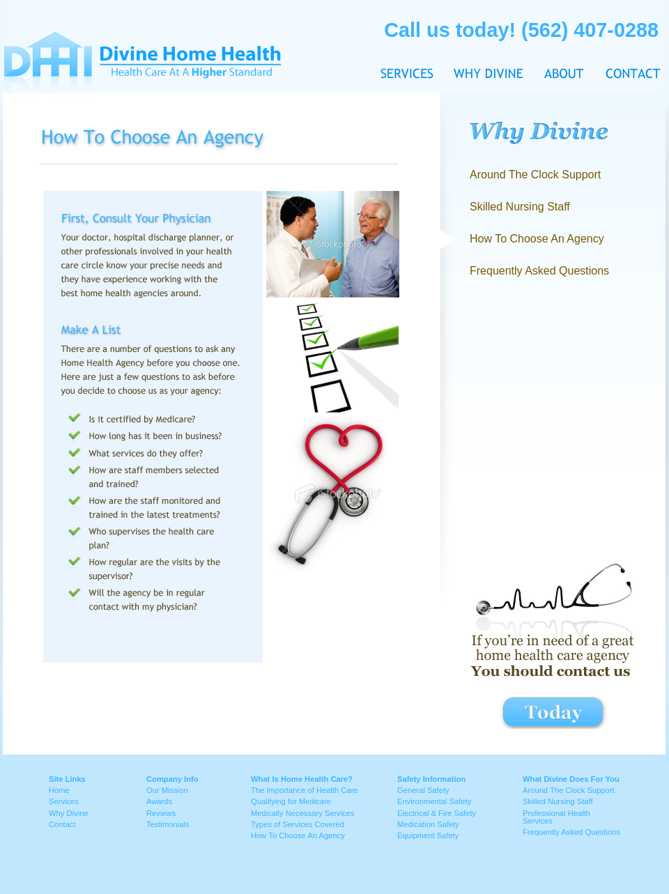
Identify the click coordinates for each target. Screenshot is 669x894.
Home (59, 790)
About (564, 47)
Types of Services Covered (297, 824)
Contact (628, 47)
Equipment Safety (428, 835)
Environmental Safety (434, 801)
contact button (553, 711)
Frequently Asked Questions (539, 271)
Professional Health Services (556, 817)
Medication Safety (428, 824)
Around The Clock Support (535, 174)
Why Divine (489, 47)
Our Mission (167, 790)
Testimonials (168, 824)
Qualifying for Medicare (291, 801)
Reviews (161, 813)
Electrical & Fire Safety (436, 813)
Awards (159, 801)
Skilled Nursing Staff (520, 207)
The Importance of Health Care (304, 790)
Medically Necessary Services (303, 813)
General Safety (423, 790)
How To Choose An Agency (298, 835)
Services (64, 801)
